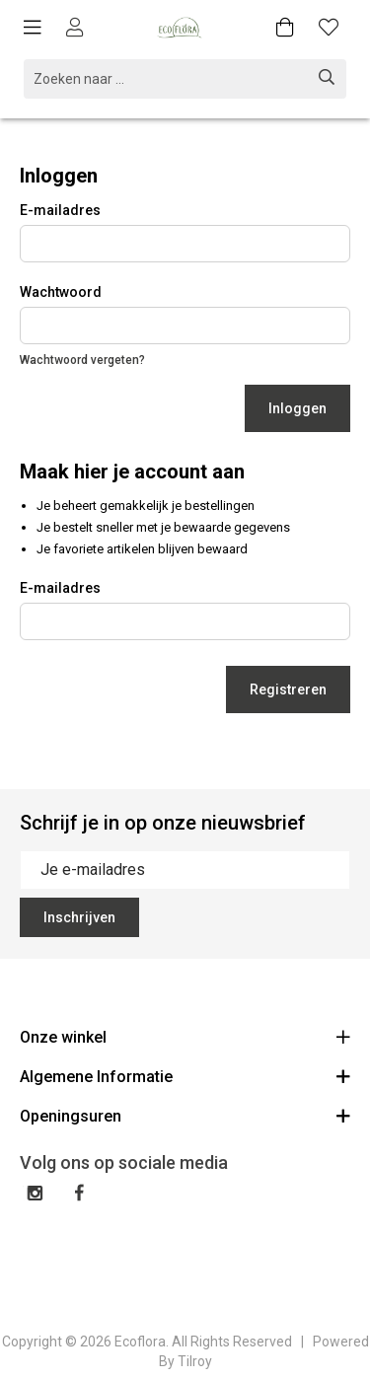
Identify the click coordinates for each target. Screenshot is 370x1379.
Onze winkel (185, 1036)
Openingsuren (185, 1115)
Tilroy (195, 1361)
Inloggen (297, 408)
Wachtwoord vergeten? (82, 360)
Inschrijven (79, 917)
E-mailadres (60, 210)
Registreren (288, 689)
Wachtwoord (61, 292)
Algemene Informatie (185, 1075)
